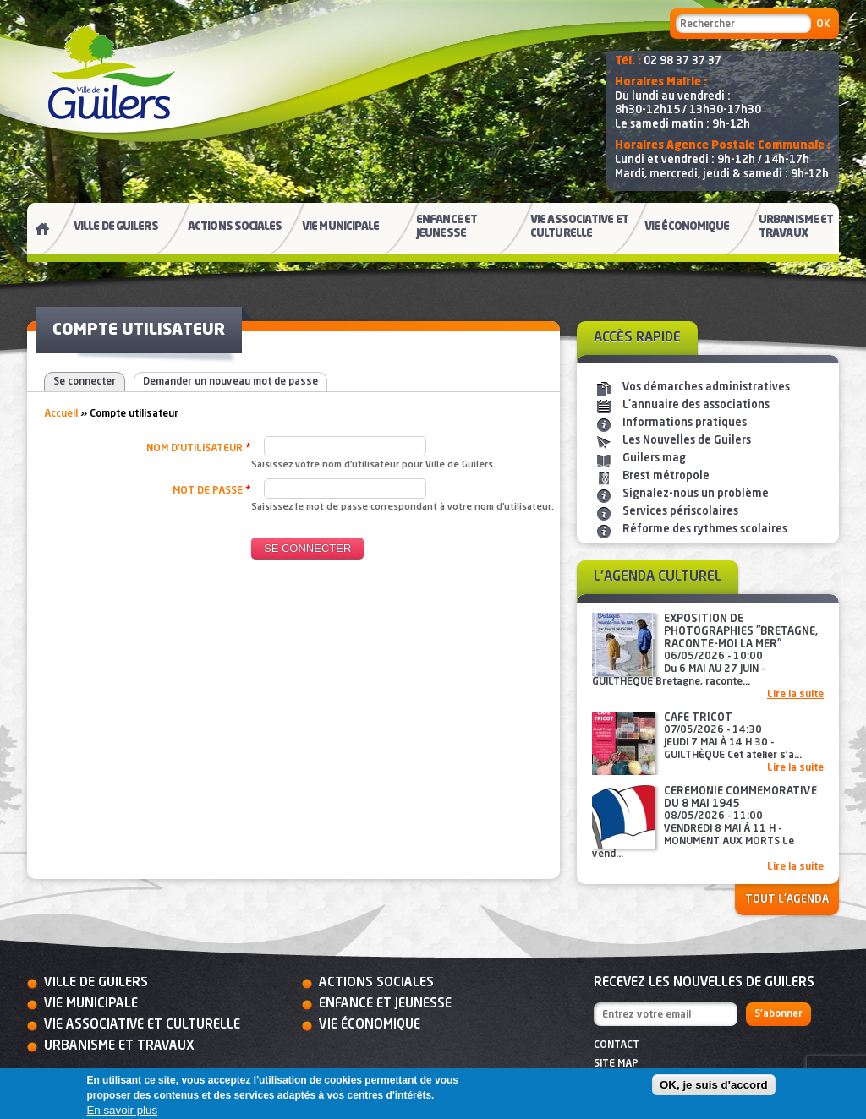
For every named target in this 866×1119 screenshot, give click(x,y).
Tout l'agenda (787, 899)
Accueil (61, 414)
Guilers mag (654, 458)
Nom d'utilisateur (198, 448)
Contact (616, 1045)
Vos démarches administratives (706, 387)
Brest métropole (666, 476)
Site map (616, 1064)
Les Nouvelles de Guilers (686, 440)
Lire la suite (795, 695)
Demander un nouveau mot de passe (230, 382)
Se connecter (84, 382)
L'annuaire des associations (696, 405)
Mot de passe (212, 490)
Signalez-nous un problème (695, 494)
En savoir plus (121, 1110)
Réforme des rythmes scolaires (704, 529)
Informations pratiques (684, 423)
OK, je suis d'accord (714, 1084)
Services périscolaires (680, 511)
